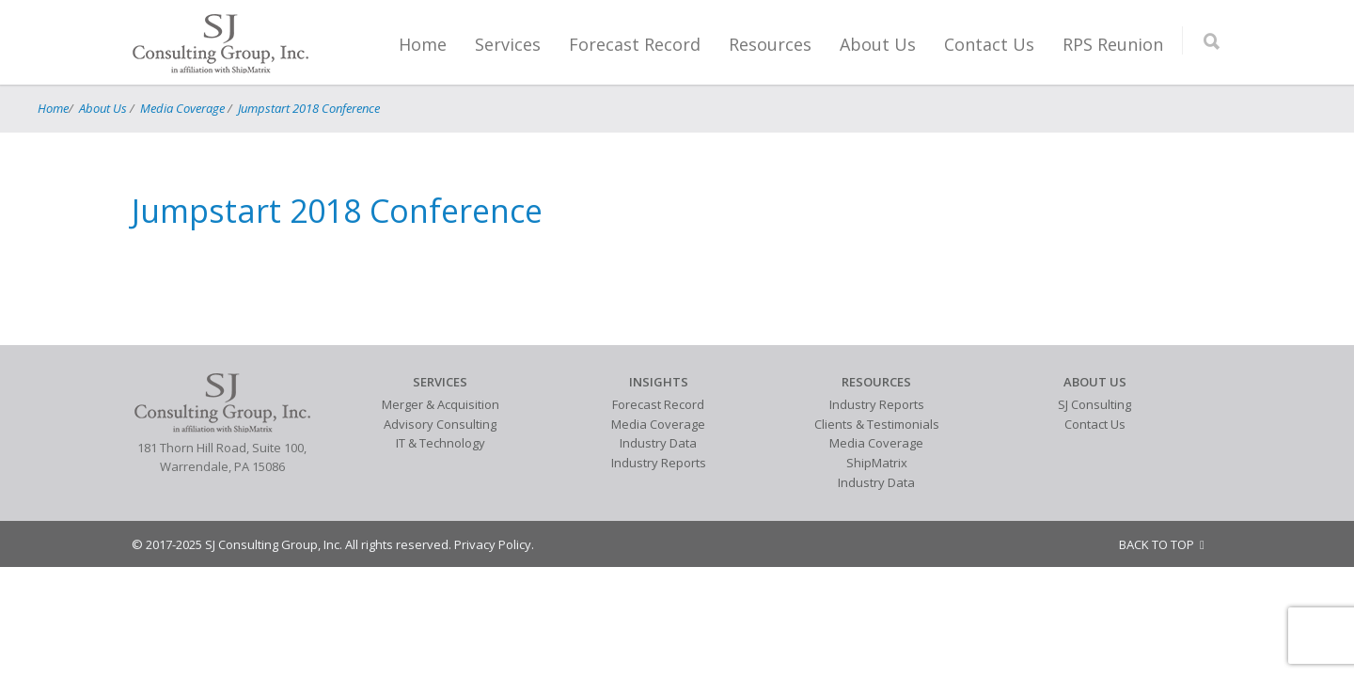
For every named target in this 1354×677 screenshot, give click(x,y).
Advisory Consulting (440, 424)
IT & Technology (440, 442)
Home (423, 44)
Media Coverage (182, 108)
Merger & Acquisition (440, 404)
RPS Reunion (1113, 44)
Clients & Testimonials (876, 424)
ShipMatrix (876, 462)
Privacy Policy (492, 544)
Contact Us (989, 44)
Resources (770, 44)
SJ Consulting (1094, 404)
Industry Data (658, 442)
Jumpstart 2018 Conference (309, 108)
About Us (878, 44)
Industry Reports (658, 462)
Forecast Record (635, 44)
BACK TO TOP (1161, 544)
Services (508, 44)
